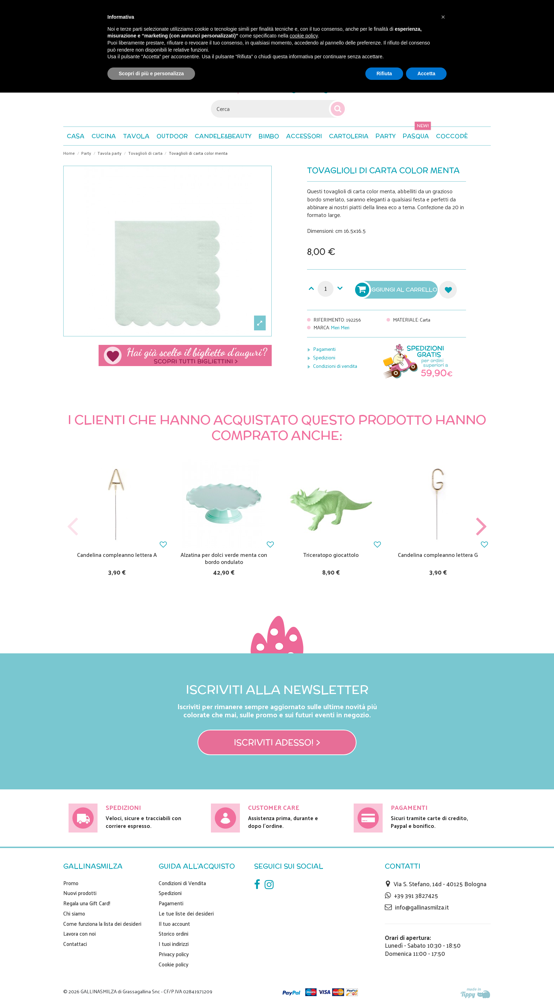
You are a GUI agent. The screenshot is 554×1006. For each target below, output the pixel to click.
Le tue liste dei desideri (186, 913)
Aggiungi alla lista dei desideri (448, 290)
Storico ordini (173, 933)
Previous (72, 526)
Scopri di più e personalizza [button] (151, 73)
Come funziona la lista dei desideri (102, 924)
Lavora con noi (79, 933)
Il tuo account (174, 924)
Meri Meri (340, 327)
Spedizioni (324, 357)
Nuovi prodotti (79, 893)
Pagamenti (324, 349)
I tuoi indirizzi (174, 944)
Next (481, 526)
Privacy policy (174, 954)
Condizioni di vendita (335, 365)
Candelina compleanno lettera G (438, 554)
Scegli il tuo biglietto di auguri (185, 355)
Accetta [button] (426, 73)
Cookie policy (173, 964)
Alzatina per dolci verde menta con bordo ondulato (224, 557)
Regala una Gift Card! (86, 903)
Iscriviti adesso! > (277, 742)
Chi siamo (74, 913)
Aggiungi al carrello (397, 290)
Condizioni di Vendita (182, 883)
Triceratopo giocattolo (331, 554)
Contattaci (75, 944)
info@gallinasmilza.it (422, 907)
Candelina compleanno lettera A (117, 554)
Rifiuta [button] (384, 73)
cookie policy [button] (304, 36)
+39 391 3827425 (416, 895)
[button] (451, 136)
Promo (70, 883)
